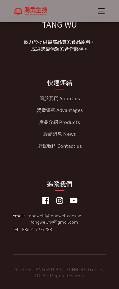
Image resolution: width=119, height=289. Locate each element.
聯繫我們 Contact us (59, 145)
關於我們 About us (59, 98)
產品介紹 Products (59, 122)
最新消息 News (59, 133)
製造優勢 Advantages (59, 110)
